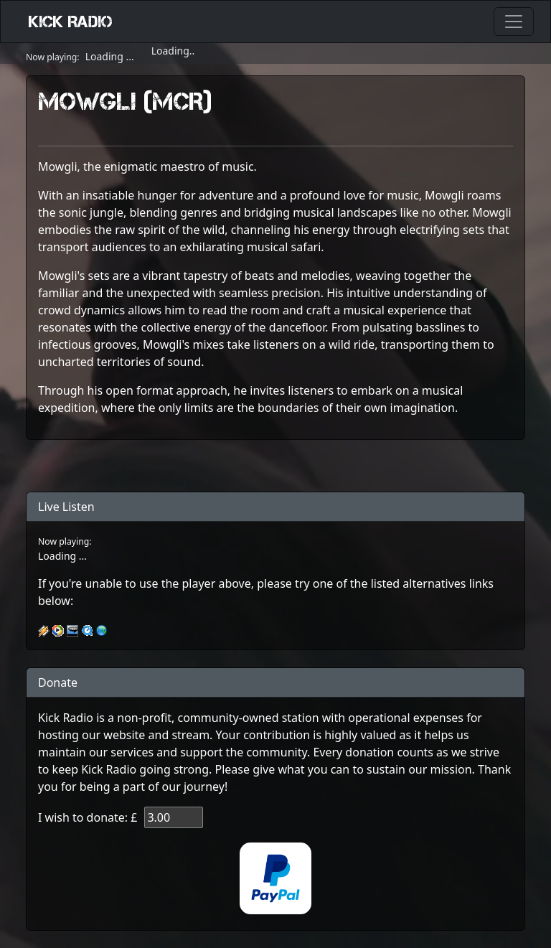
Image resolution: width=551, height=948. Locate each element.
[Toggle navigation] (514, 21)
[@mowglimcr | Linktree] (275, 465)
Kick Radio (71, 21)
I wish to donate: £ (87, 817)
